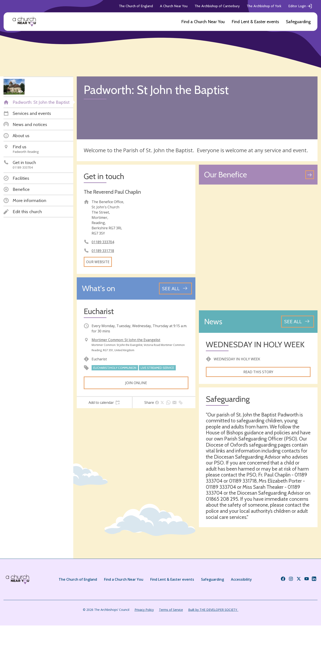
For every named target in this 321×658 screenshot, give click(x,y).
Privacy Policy (144, 610)
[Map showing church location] (258, 247)
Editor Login (300, 6)
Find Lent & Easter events (255, 21)
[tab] (104, 402)
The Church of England (136, 6)
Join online (136, 382)
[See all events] (175, 288)
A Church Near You (174, 6)
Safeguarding (298, 21)
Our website (97, 261)
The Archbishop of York (264, 6)
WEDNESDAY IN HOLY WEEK (255, 344)
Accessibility (241, 579)
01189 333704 (103, 242)
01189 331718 (103, 250)
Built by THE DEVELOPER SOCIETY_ (213, 610)
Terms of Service (171, 610)
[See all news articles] (297, 321)
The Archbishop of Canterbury (217, 6)
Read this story (258, 372)
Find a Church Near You (203, 21)
